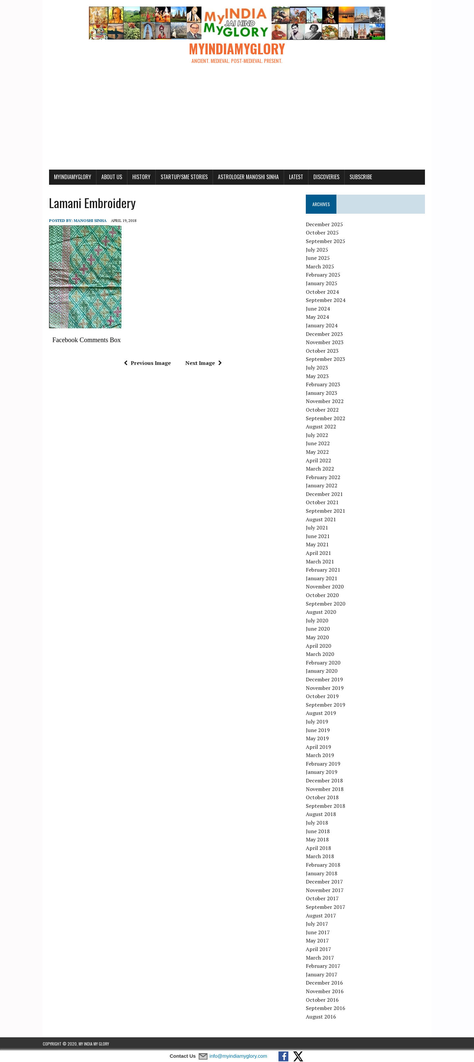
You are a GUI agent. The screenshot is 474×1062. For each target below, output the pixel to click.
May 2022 (319, 452)
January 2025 (324, 283)
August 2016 (323, 1017)
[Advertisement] (237, 120)
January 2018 (324, 873)
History (135, 177)
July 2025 (319, 250)
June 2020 (320, 629)
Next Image (201, 363)
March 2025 (322, 266)
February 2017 (325, 966)
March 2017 (322, 958)
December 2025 (326, 224)
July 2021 (319, 528)
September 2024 (328, 300)
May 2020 (319, 637)
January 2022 (324, 486)
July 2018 (319, 823)
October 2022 (324, 410)
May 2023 (319, 376)
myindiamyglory (66, 177)
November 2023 (327, 342)
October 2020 (324, 595)
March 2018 (322, 856)
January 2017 (324, 974)
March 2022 (322, 469)
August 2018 (323, 814)
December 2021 (326, 494)
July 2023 (319, 367)
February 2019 (325, 764)
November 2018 (327, 789)
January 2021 (324, 578)
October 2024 (324, 292)
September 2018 (328, 806)
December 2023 (326, 334)
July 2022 (319, 435)
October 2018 (324, 798)
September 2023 (328, 359)
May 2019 (319, 738)
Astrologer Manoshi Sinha (242, 177)
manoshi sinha (83, 220)
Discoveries (320, 177)
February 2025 (325, 275)
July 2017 (319, 924)
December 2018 (326, 780)
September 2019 (328, 705)
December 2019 (326, 679)
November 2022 (327, 401)
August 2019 (323, 713)
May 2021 (319, 545)
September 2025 (328, 241)
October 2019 (324, 696)
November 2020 (327, 587)
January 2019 (324, 772)
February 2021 (325, 570)
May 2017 (319, 941)
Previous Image (145, 363)
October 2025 (324, 233)
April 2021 (320, 553)
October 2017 (324, 899)
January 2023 (324, 393)
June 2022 (320, 444)
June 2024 (320, 309)
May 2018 (319, 840)
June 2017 (320, 932)
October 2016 (324, 1000)
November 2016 (327, 991)
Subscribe (354, 177)
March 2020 (322, 654)
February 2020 (325, 663)
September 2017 (328, 907)
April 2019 (320, 747)
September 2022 (328, 418)
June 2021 (320, 536)
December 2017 (326, 881)
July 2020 (319, 620)
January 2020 (324, 671)
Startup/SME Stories (177, 177)
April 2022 (320, 460)
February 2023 (325, 384)
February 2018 (325, 865)
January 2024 (324, 325)
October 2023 (324, 351)
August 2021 (323, 519)
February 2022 (325, 477)
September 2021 (328, 511)
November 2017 (327, 890)
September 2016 (328, 1008)
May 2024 (319, 317)
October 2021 (324, 502)
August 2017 (323, 915)
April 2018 (320, 848)
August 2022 (323, 426)
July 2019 (319, 721)
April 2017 (320, 949)
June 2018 (320, 831)
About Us (105, 177)
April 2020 (320, 646)
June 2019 (320, 730)
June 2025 (320, 258)
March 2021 (322, 561)
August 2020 (323, 612)
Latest (290, 177)
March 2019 (322, 755)
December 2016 (326, 983)
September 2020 (328, 604)
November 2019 (327, 688)
